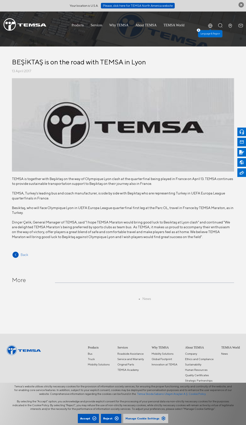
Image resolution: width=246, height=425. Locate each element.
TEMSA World (174, 25)
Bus (90, 353)
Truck (91, 359)
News (224, 353)
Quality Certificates (197, 375)
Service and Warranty (130, 359)
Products (77, 25)
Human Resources (196, 369)
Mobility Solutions (99, 364)
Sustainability (193, 364)
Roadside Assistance (130, 353)
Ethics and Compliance (199, 359)
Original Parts (125, 364)
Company (191, 353)
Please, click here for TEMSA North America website (138, 5)
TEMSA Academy (128, 369)
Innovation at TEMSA (164, 364)
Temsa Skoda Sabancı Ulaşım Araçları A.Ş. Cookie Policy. (171, 393)
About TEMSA (146, 25)
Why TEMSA (118, 25)
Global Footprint (162, 359)
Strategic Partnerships (199, 380)
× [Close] (198, 30)
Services (96, 25)
